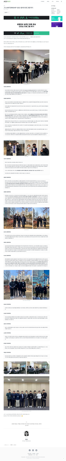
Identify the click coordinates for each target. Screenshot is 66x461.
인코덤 (37, 453)
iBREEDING (30, 454)
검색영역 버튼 (61, 1)
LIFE (52, 1)
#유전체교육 (53, 13)
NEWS (48, 1)
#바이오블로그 (59, 11)
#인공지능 (58, 13)
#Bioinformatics (53, 11)
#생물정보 (58, 9)
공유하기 (7, 12)
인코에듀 (33, 453)
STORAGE (42, 1)
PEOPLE (57, 1)
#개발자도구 (53, 12)
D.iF (34, 454)
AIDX (37, 454)
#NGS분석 (52, 9)
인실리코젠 (29, 453)
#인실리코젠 (58, 12)
